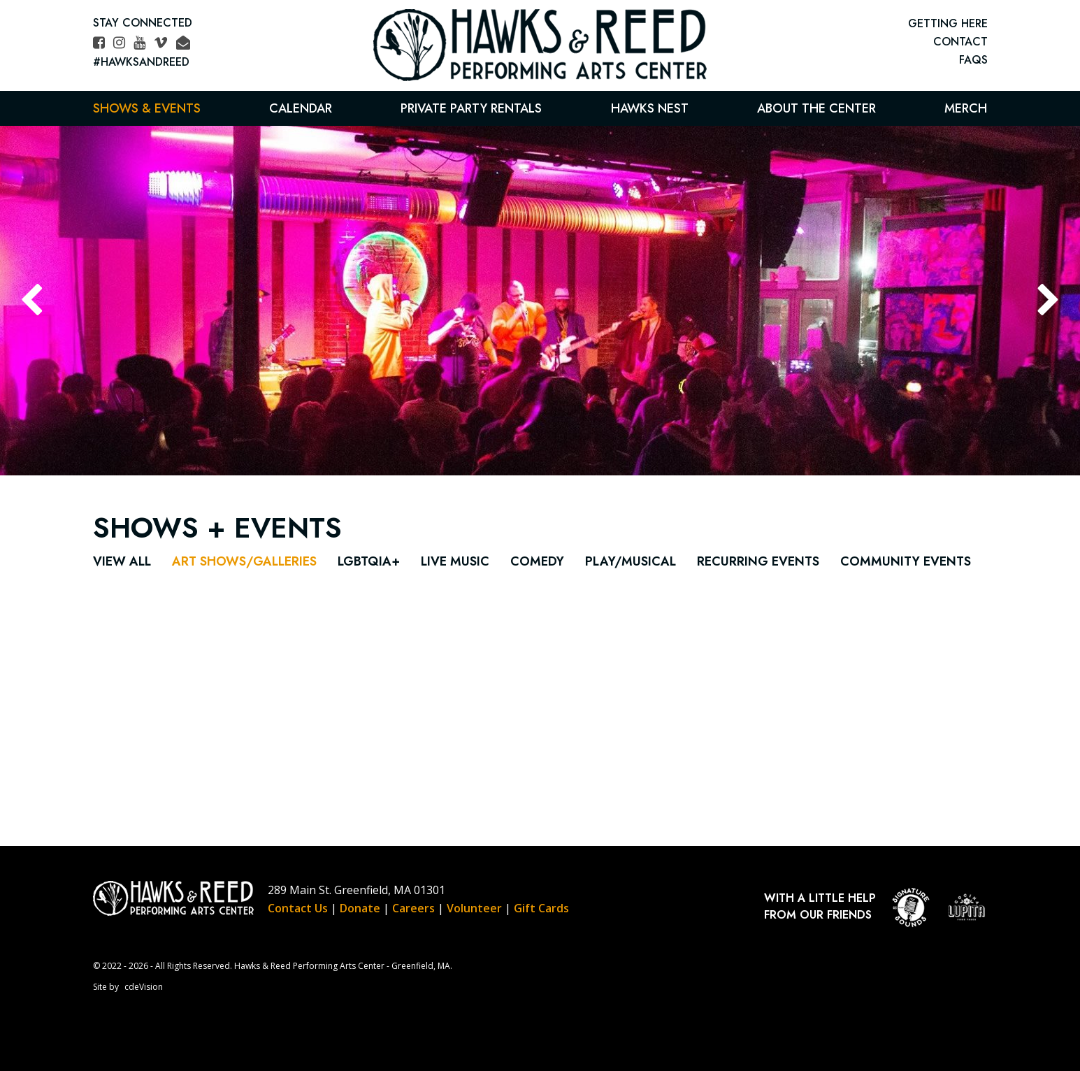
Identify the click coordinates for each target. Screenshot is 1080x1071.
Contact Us (298, 908)
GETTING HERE (948, 23)
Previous (31, 300)
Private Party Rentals (471, 108)
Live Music (455, 561)
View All (122, 561)
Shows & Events (147, 108)
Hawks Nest (650, 108)
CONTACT (960, 42)
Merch (965, 108)
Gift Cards (541, 908)
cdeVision (143, 987)
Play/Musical (630, 561)
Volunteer (474, 908)
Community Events (905, 561)
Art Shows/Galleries (244, 561)
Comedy (537, 561)
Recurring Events (758, 561)
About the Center (816, 108)
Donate (360, 908)
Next (1049, 300)
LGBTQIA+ (369, 561)
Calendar (300, 108)
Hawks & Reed (540, 45)
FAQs (973, 60)
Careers (413, 908)
